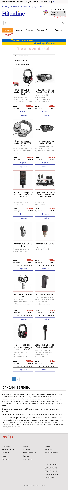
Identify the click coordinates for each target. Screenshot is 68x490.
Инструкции (27, 459)
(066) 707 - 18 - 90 (51, 471)
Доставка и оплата (8, 2)
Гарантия (20, 2)
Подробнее (23, 115)
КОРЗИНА (45, 12)
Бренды (26, 456)
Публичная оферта (51, 453)
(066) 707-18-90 (38, 7)
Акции (25, 446)
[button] (7, 30)
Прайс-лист (49, 449)
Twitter (4, 437)
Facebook (10, 437)
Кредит (28, 2)
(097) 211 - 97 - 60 (51, 468)
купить (23, 111)
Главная (47, 446)
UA (53, 2)
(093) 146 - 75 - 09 (51, 465)
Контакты (44, 2)
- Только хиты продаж (21, 64)
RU (50, 2)
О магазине (6, 446)
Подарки (36, 2)
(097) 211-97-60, (24, 7)
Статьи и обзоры (29, 453)
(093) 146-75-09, (11, 7)
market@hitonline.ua (51, 474)
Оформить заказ (60, 17)
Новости (26, 449)
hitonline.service (50, 477)
